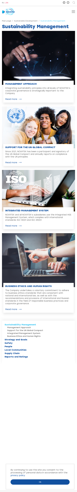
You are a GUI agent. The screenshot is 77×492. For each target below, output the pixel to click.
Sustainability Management (20, 324)
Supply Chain (12, 353)
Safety (9, 343)
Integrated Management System (23, 333)
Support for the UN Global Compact (25, 330)
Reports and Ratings (16, 356)
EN (7, 3)
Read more (11, 99)
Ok (40, 482)
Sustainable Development (26, 21)
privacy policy (18, 475)
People (8, 346)
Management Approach (19, 327)
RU (3, 3)
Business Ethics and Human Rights (23, 336)
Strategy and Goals (16, 339)
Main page (6, 21)
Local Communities (16, 350)
